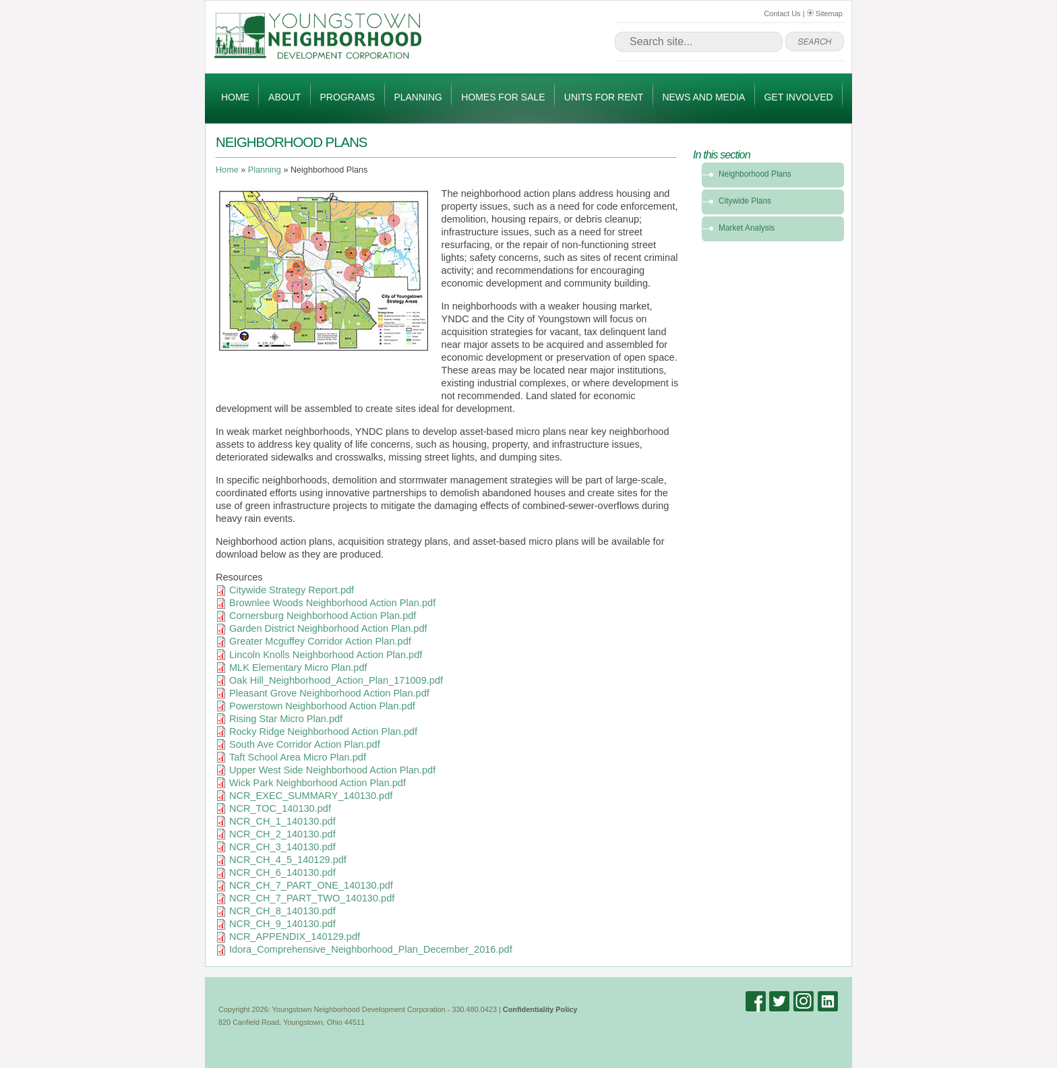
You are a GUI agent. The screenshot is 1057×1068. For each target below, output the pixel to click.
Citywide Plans (745, 201)
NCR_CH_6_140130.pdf (282, 872)
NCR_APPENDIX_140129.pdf (294, 936)
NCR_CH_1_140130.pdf (282, 821)
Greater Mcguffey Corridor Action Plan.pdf (320, 641)
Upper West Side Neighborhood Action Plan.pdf (332, 770)
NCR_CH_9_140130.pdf (282, 923)
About (284, 97)
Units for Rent (603, 97)
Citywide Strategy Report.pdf (291, 590)
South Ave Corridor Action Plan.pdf (304, 744)
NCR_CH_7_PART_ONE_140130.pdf (311, 885)
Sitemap (825, 13)
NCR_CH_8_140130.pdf (282, 911)
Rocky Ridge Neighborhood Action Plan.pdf (323, 731)
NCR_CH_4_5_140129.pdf (287, 859)
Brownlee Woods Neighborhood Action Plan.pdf (332, 602)
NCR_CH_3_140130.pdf (282, 846)
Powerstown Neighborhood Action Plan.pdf (322, 706)
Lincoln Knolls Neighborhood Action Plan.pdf (325, 654)
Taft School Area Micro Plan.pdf (297, 757)
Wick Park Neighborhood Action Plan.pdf (317, 782)
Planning (418, 97)
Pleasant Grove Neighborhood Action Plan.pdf (329, 693)
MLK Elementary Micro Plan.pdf (298, 667)
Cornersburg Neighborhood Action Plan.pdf (322, 615)
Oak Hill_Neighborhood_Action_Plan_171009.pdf (336, 680)
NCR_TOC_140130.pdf (280, 808)
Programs (347, 97)
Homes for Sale (503, 97)
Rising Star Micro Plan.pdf (285, 718)
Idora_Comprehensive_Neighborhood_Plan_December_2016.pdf (370, 949)
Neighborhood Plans (755, 174)
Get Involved (798, 97)
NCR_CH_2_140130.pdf (282, 834)
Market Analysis (747, 228)
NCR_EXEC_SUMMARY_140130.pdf (310, 795)
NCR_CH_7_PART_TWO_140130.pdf (311, 898)
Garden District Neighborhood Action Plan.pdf (328, 628)
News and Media (703, 97)
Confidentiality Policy (540, 1009)
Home (235, 97)
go (815, 41)
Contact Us (782, 13)
